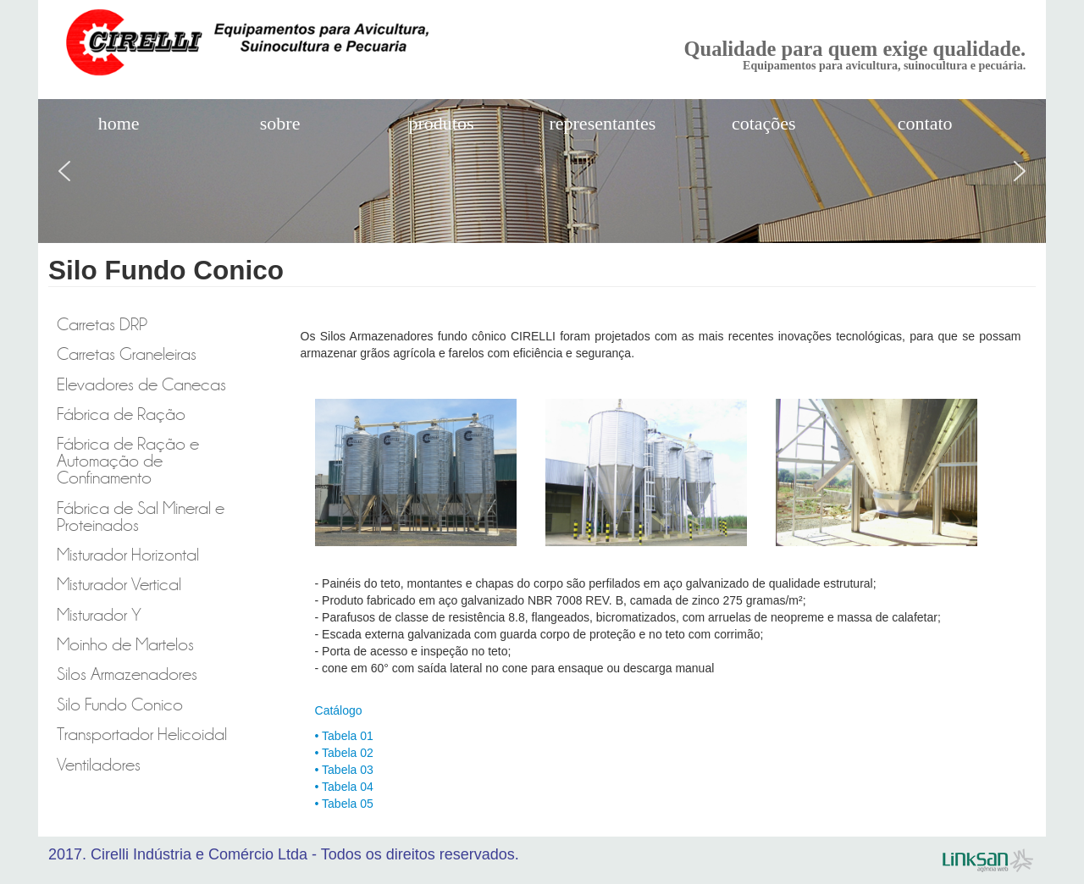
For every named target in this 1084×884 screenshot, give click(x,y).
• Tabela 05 (344, 803)
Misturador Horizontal (128, 555)
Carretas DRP (102, 324)
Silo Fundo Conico (120, 705)
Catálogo (338, 710)
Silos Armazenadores (127, 674)
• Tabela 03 (344, 769)
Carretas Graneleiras (126, 354)
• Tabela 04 (344, 786)
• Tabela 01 (344, 736)
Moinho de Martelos (125, 645)
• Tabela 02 (344, 753)
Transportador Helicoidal (142, 734)
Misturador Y (99, 615)
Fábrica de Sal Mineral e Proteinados (140, 517)
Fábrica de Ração (121, 414)
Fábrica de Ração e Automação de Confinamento (128, 461)
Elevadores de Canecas (141, 385)
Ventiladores (99, 765)
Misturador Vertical (119, 584)
